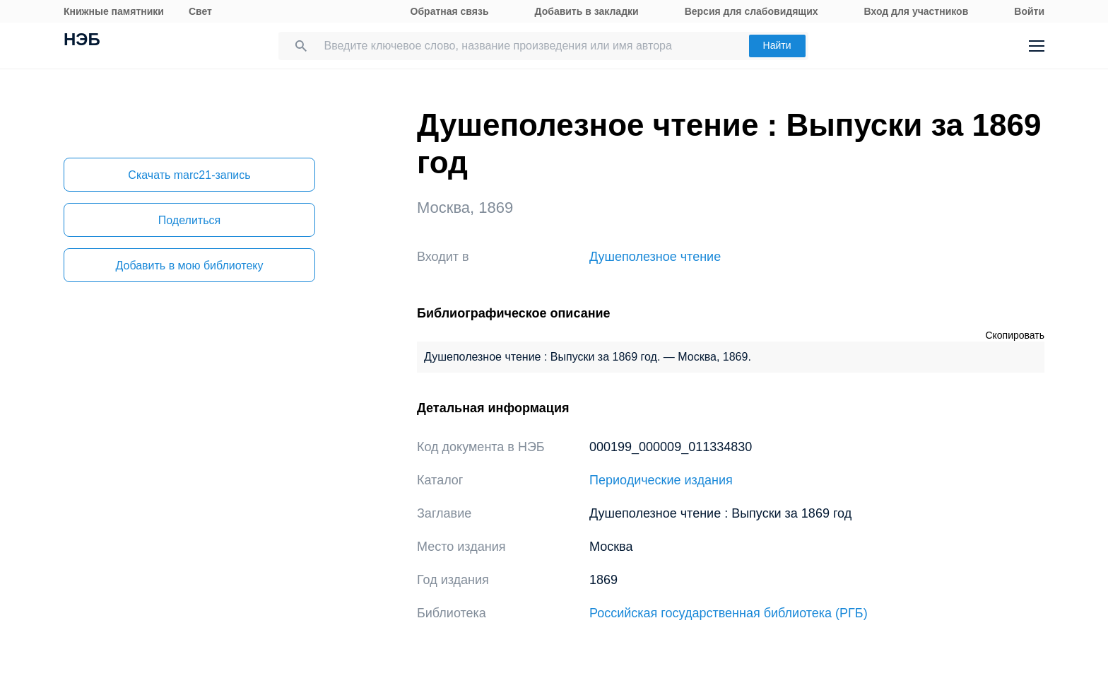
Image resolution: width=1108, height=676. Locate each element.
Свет (200, 11)
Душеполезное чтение (655, 257)
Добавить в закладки (587, 11)
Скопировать (1014, 335)
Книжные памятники (114, 11)
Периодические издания (661, 480)
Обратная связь (450, 11)
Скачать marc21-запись (189, 175)
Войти (1029, 11)
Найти (777, 45)
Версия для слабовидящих (751, 11)
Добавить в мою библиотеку (189, 266)
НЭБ (82, 41)
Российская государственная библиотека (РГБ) (728, 613)
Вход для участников (916, 11)
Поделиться (189, 220)
